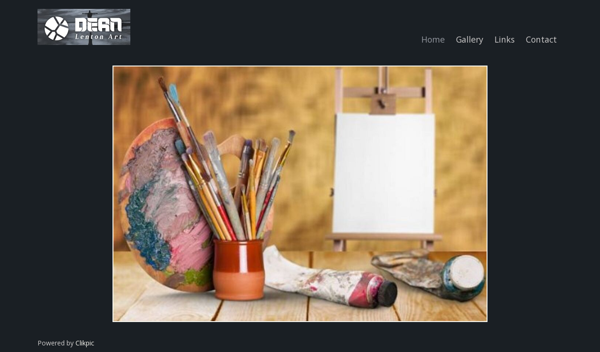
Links (505, 39)
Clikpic (84, 342)
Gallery (469, 39)
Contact (541, 39)
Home (433, 39)
